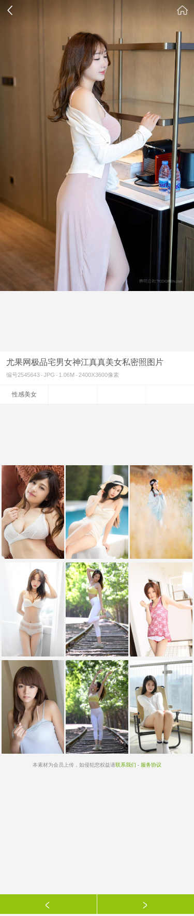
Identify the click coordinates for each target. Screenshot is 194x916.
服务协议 (151, 765)
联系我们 (125, 765)
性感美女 (24, 394)
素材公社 (182, 10)
